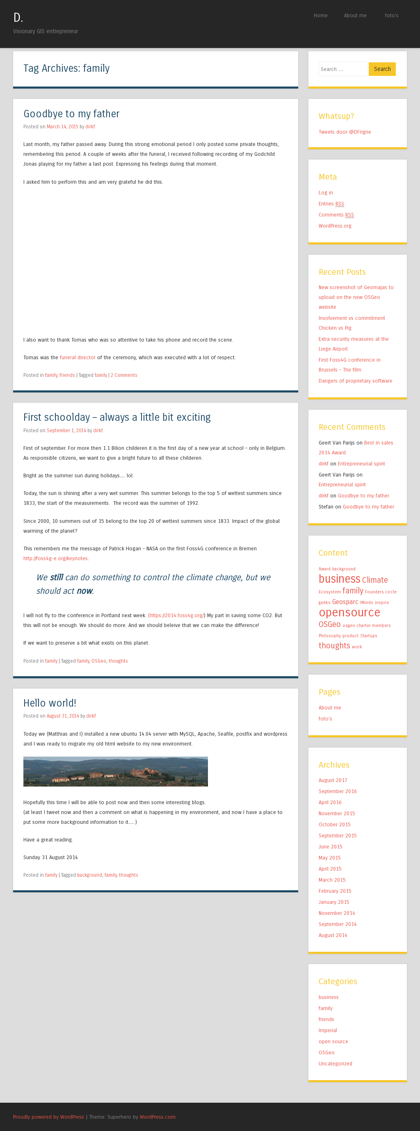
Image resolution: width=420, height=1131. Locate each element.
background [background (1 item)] (344, 569)
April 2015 (330, 869)
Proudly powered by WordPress (48, 1117)
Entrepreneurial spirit (361, 464)
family (51, 375)
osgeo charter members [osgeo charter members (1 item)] (366, 625)
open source (333, 1041)
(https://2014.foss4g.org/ (175, 615)
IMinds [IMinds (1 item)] (366, 602)
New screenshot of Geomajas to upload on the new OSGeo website (356, 297)
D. (18, 17)
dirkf (90, 127)
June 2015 (330, 847)
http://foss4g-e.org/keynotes (55, 558)
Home (321, 15)
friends (67, 375)
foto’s (392, 15)
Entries (331, 204)
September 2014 (338, 924)
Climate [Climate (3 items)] (375, 580)
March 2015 (332, 880)
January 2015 (334, 902)
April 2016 (330, 802)
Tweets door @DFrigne (345, 132)
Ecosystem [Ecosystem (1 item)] (330, 592)
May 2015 (330, 858)
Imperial (328, 1030)
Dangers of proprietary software (356, 381)
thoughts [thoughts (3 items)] (334, 645)
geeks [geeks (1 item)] (325, 602)
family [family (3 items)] (352, 590)
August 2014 (333, 935)
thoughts (118, 661)
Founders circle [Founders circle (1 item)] (381, 592)
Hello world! (49, 703)
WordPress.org (335, 226)
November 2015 (337, 813)
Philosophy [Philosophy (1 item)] (330, 635)
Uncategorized (335, 1063)
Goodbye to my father (71, 114)
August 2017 (333, 780)
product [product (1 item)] (350, 635)
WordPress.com (158, 1117)
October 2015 (335, 824)
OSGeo (98, 661)
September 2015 (338, 835)
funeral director (78, 357)
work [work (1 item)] (357, 647)
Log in (326, 192)
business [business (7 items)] (340, 579)
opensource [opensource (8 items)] (350, 612)
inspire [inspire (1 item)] (382, 602)
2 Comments (124, 375)
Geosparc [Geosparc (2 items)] (345, 602)
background (89, 875)
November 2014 (337, 913)
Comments (336, 215)
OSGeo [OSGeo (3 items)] (330, 624)
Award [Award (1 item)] (325, 569)
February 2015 (335, 891)
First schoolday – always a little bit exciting (117, 418)
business (329, 997)
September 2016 (338, 791)
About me (355, 15)
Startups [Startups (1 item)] (368, 635)
